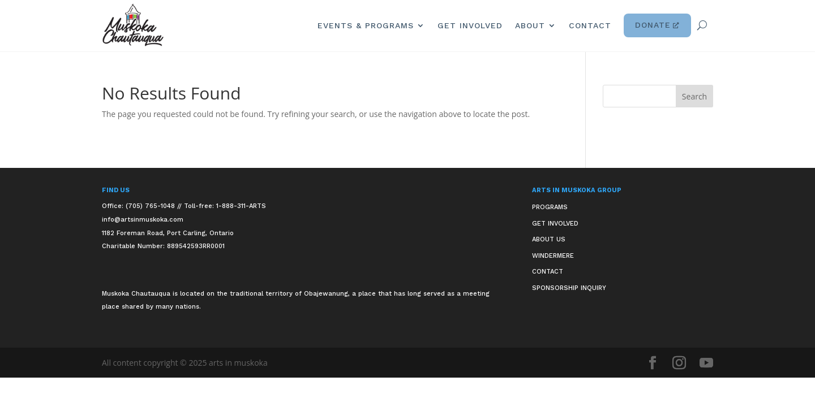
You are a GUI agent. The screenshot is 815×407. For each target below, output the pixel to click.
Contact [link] (590, 25)
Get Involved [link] (470, 25)
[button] (694, 96)
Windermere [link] (553, 255)
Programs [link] (550, 207)
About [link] (530, 25)
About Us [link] (548, 239)
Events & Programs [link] (366, 25)
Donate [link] (657, 25)
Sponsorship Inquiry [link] (569, 288)
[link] (133, 25)
